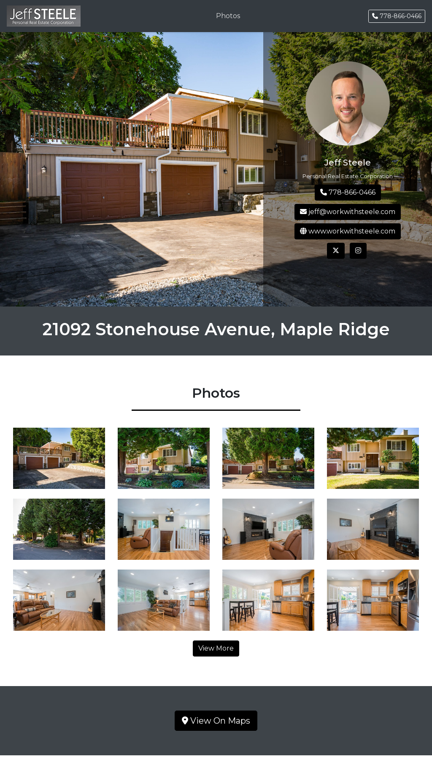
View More (216, 648)
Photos (228, 16)
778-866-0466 (396, 16)
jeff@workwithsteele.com (347, 212)
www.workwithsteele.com (347, 231)
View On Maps (216, 721)
